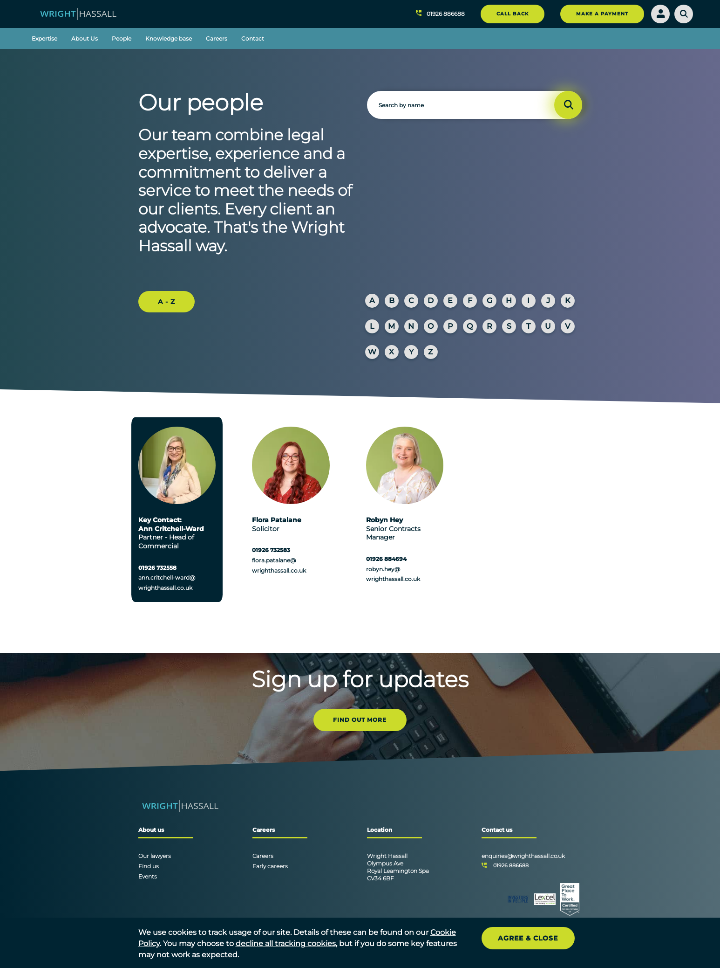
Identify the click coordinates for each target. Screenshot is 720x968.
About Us (84, 38)
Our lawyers (154, 855)
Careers (216, 38)
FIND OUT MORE (360, 719)
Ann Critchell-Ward (171, 529)
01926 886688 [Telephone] (511, 865)
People (121, 38)
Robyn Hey (384, 520)
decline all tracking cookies (286, 943)
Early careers (270, 866)
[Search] (683, 14)
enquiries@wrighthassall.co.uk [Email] (523, 855)
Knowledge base (168, 38)
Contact (252, 38)
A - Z (166, 301)
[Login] (660, 14)
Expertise (44, 38)
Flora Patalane (276, 520)
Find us (148, 866)
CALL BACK (512, 14)
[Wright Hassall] (78, 13)
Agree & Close (528, 938)
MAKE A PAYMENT (602, 14)
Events (147, 876)
